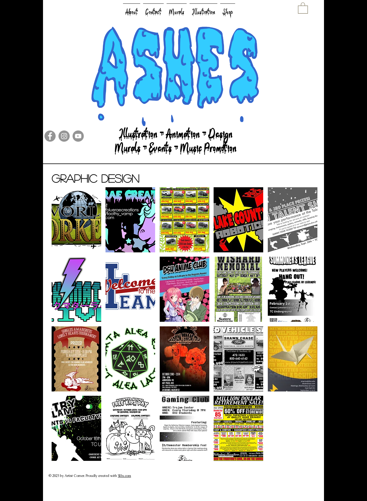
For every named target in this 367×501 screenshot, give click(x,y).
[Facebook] (50, 136)
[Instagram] (64, 136)
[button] (303, 8)
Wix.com (124, 475)
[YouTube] (78, 136)
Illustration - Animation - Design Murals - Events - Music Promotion (176, 145)
